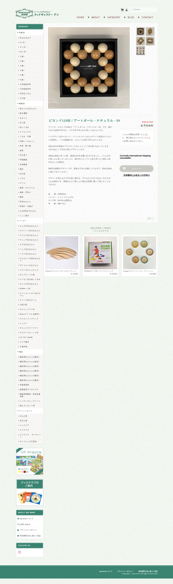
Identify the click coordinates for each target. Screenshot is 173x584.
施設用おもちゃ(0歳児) (29, 363)
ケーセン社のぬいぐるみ (29, 282)
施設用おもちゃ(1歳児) (29, 367)
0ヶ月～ (23, 42)
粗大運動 (23, 112)
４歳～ (22, 69)
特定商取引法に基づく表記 (29, 541)
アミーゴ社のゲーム (28, 304)
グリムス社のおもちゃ (29, 237)
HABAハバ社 (25, 292)
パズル (22, 177)
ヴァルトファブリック (29, 324)
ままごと (23, 117)
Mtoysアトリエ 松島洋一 (29, 319)
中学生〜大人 (25, 93)
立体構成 (23, 164)
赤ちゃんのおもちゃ (28, 108)
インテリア (24, 433)
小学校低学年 (25, 83)
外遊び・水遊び (26, 205)
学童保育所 (24, 391)
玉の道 (22, 173)
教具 (21, 196)
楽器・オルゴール (27, 187)
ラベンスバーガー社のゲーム (29, 298)
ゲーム (22, 182)
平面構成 (23, 159)
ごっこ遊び (24, 215)
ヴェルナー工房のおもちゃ (29, 261)
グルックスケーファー (29, 334)
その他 (22, 97)
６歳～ (22, 79)
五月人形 (23, 429)
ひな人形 (23, 424)
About (95, 16)
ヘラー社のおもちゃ (28, 255)
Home (80, 16)
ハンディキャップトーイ (29, 408)
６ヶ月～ (23, 46)
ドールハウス (25, 131)
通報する (150, 218)
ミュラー (23, 329)
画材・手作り (25, 192)
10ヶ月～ (24, 51)
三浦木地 (23, 352)
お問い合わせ (25, 528)
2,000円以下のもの (28, 210)
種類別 (22, 103)
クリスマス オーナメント (29, 444)
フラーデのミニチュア (29, 271)
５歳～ (22, 74)
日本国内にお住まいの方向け (136, 174)
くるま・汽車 (25, 136)
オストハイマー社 (27, 313)
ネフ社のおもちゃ (27, 246)
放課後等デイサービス (29, 395)
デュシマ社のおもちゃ (29, 241)
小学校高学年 (25, 88)
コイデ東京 (24, 348)
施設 (21, 358)
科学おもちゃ (25, 201)
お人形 (22, 122)
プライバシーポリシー (28, 534)
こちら (146, 137)
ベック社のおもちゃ (28, 251)
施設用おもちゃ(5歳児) (29, 386)
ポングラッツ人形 (27, 276)
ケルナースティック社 (29, 338)
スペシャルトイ (25, 419)
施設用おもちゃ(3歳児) (29, 377)
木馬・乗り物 (25, 145)
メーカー (23, 220)
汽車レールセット (27, 140)
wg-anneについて (26, 522)
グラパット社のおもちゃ (29, 231)
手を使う (23, 154)
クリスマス (24, 438)
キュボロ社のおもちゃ (29, 225)
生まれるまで (25, 37)
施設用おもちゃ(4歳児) (29, 381)
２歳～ (22, 60)
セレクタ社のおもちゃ (29, 288)
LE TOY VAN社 (26, 343)
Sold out (137, 168)
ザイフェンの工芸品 (28, 449)
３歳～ (22, 65)
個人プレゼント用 (27, 414)
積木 (21, 168)
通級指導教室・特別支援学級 (29, 401)
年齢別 (22, 32)
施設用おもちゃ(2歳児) (29, 372)
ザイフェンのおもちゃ (29, 267)
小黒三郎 (23, 308)
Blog (131, 16)
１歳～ (22, 56)
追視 (21, 150)
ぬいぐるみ (24, 126)
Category (113, 16)
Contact (147, 16)
